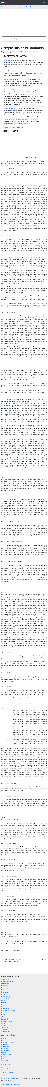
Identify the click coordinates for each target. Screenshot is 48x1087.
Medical (3, 1057)
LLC (2, 1004)
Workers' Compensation (8, 1061)
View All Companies (7, 1072)
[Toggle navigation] (44, 2)
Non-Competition (6, 1015)
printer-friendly (43, 43)
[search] (23, 39)
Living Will (4, 1052)
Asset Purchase (6, 979)
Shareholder (5, 1029)
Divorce (3, 1038)
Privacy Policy (17, 1084)
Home (3, 7)
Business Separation (7, 981)
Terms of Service (6, 1084)
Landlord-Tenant (6, 1050)
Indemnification (6, 996)
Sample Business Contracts (15, 7)
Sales (3, 1023)
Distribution (4, 990)
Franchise (4, 994)
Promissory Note (6, 1021)
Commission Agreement (11, 79)
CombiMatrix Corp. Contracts (35, 7)
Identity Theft (5, 1048)
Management (5, 1008)
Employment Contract (11, 60)
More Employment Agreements (13, 127)
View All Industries (7, 1070)
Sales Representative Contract (13, 108)
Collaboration (5, 984)
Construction (5, 986)
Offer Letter (4, 1017)
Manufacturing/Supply (8, 1011)
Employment (5, 992)
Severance (4, 1027)
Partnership (4, 1019)
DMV (2, 1040)
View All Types (5, 1068)
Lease (3, 1000)
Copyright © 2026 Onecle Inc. (10, 1078)
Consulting (4, 988)
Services (3, 1025)
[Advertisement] (24, 22)
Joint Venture (5, 998)
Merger (3, 1013)
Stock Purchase (6, 1031)
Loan (2, 1006)
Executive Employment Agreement (14, 90)
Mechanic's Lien (6, 1055)
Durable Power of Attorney (9, 1042)
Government (5, 1046)
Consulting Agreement (11, 71)
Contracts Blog (5, 1064)
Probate (3, 1059)
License (3, 1002)
